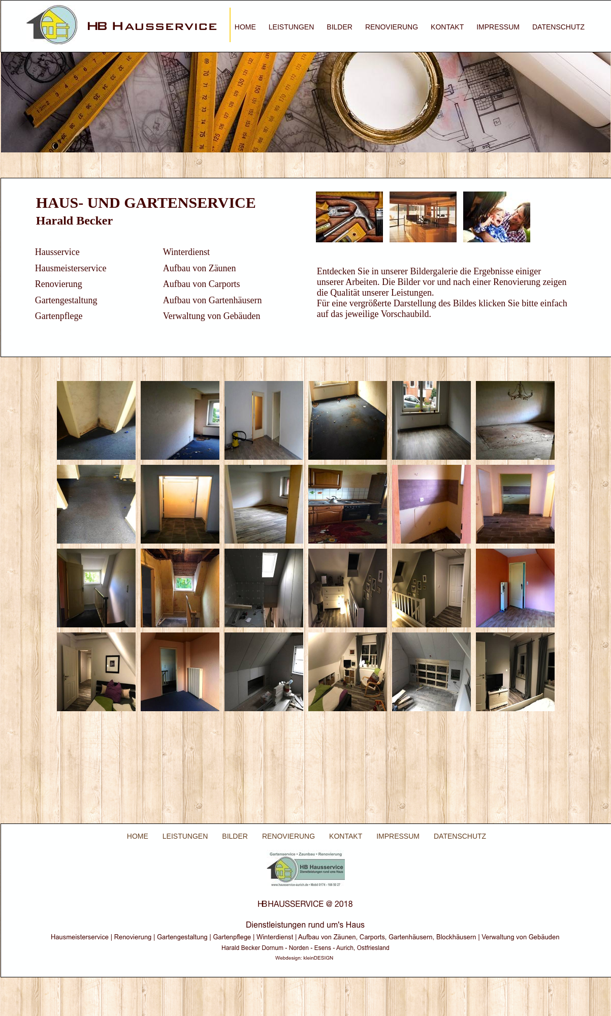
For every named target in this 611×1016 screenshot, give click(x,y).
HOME (245, 27)
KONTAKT (447, 27)
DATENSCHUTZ (558, 27)
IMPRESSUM (498, 27)
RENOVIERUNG (391, 27)
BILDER (339, 27)
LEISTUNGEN (291, 27)
